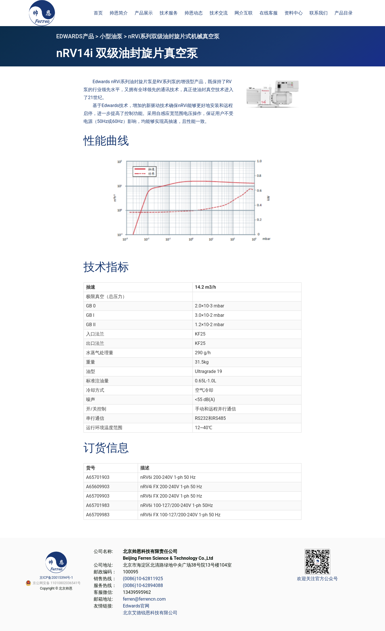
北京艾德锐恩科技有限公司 (150, 612)
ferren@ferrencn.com (144, 599)
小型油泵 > (114, 36)
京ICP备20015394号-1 (56, 578)
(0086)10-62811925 (143, 578)
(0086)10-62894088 (143, 585)
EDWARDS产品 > (78, 36)
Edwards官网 (136, 606)
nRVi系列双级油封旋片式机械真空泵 (173, 36)
